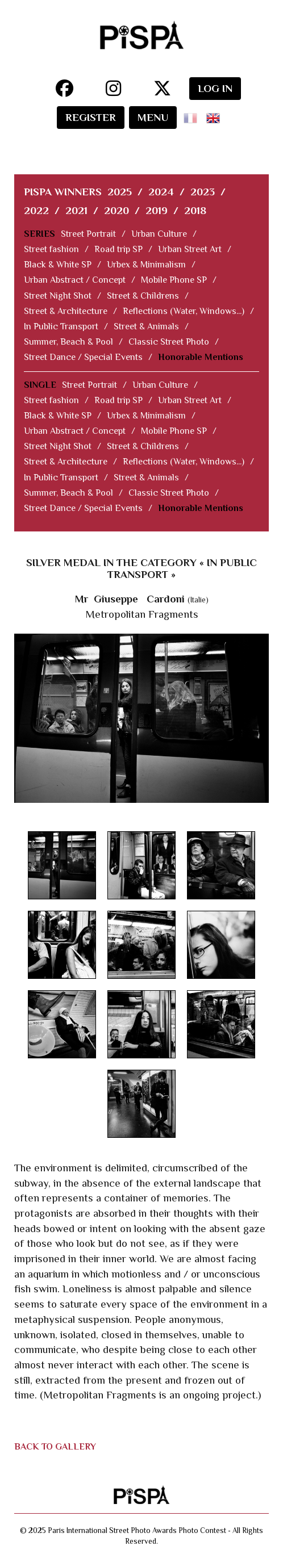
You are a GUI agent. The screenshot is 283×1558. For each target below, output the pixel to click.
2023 (202, 192)
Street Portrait (88, 234)
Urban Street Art (190, 249)
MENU (153, 117)
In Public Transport (61, 326)
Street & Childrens (143, 296)
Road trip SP (118, 249)
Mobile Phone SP (174, 280)
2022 (36, 210)
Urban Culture (159, 234)
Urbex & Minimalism (146, 264)
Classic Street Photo (168, 342)
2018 (195, 210)
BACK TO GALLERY (55, 1447)
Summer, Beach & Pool (68, 342)
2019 (156, 210)
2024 (161, 192)
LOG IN (215, 88)
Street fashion (51, 249)
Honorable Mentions (200, 357)
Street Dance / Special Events (83, 357)
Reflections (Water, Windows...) (183, 311)
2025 (119, 192)
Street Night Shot (57, 296)
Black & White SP (57, 264)
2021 (76, 210)
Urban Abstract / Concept (75, 280)
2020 (116, 210)
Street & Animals (146, 326)
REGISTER (90, 117)
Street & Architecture (65, 311)
